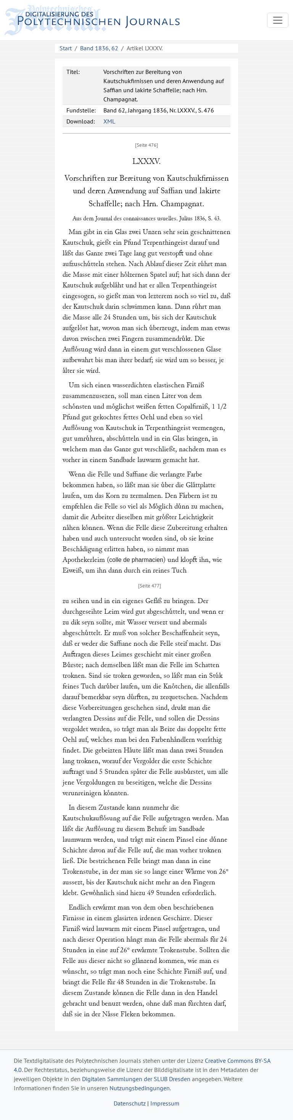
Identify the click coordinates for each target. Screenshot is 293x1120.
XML (109, 121)
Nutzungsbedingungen (139, 1088)
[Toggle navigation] (277, 20)
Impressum (164, 1103)
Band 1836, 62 (99, 48)
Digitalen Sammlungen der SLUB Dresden (136, 1079)
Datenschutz (130, 1103)
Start (66, 48)
